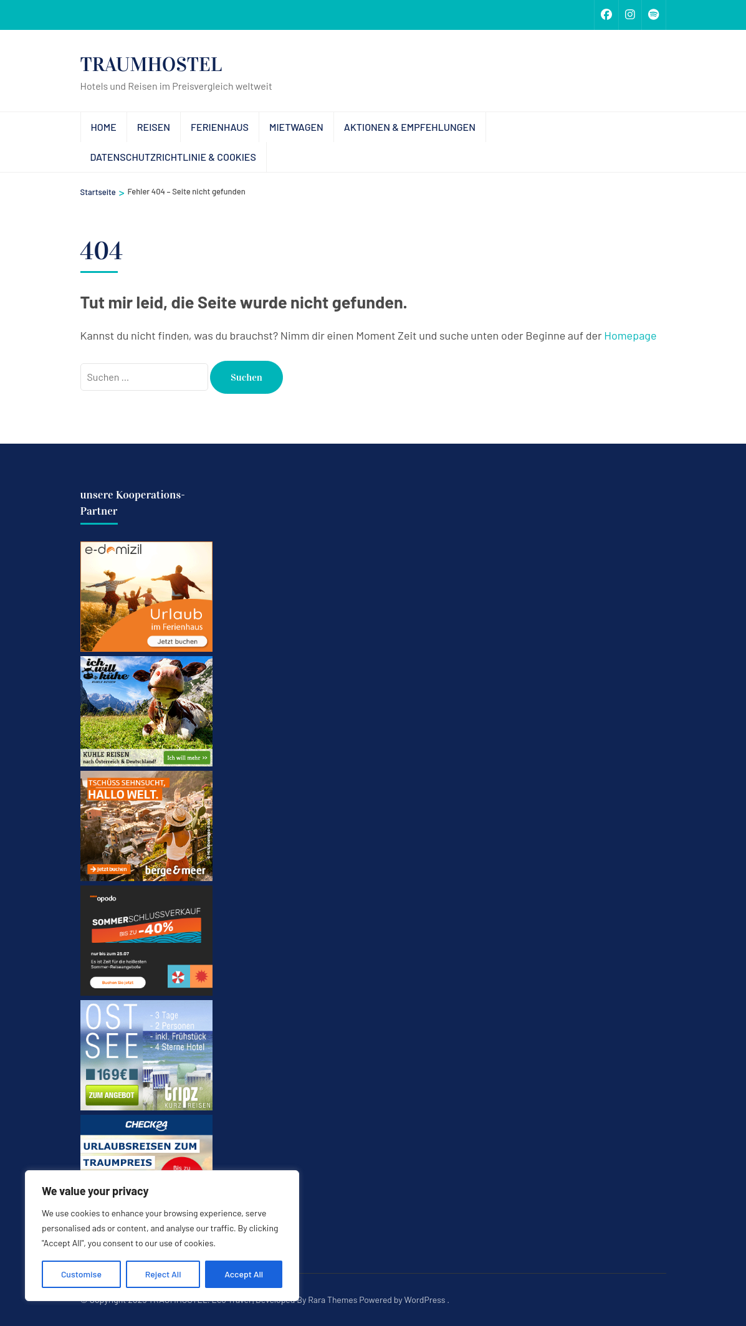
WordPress (425, 1299)
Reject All (163, 1274)
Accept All (243, 1274)
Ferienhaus (220, 127)
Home (104, 127)
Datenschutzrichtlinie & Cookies (173, 157)
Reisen (153, 127)
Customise (81, 1274)
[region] (162, 1235)
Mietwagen (296, 127)
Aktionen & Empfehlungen (410, 127)
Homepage (630, 335)
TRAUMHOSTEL (151, 64)
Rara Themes (332, 1299)
